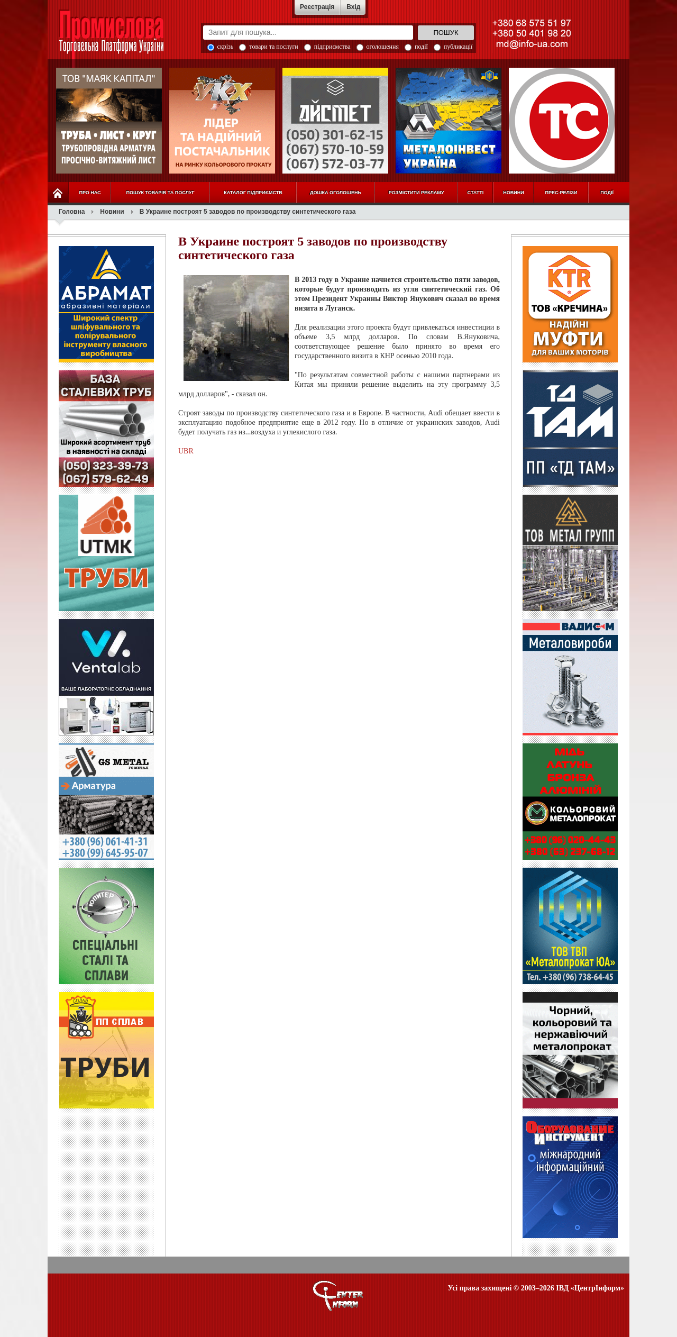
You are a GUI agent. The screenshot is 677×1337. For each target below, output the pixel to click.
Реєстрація (317, 7)
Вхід (353, 7)
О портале (338, 1295)
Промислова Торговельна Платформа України (123, 40)
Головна (72, 211)
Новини (112, 211)
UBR (186, 451)
